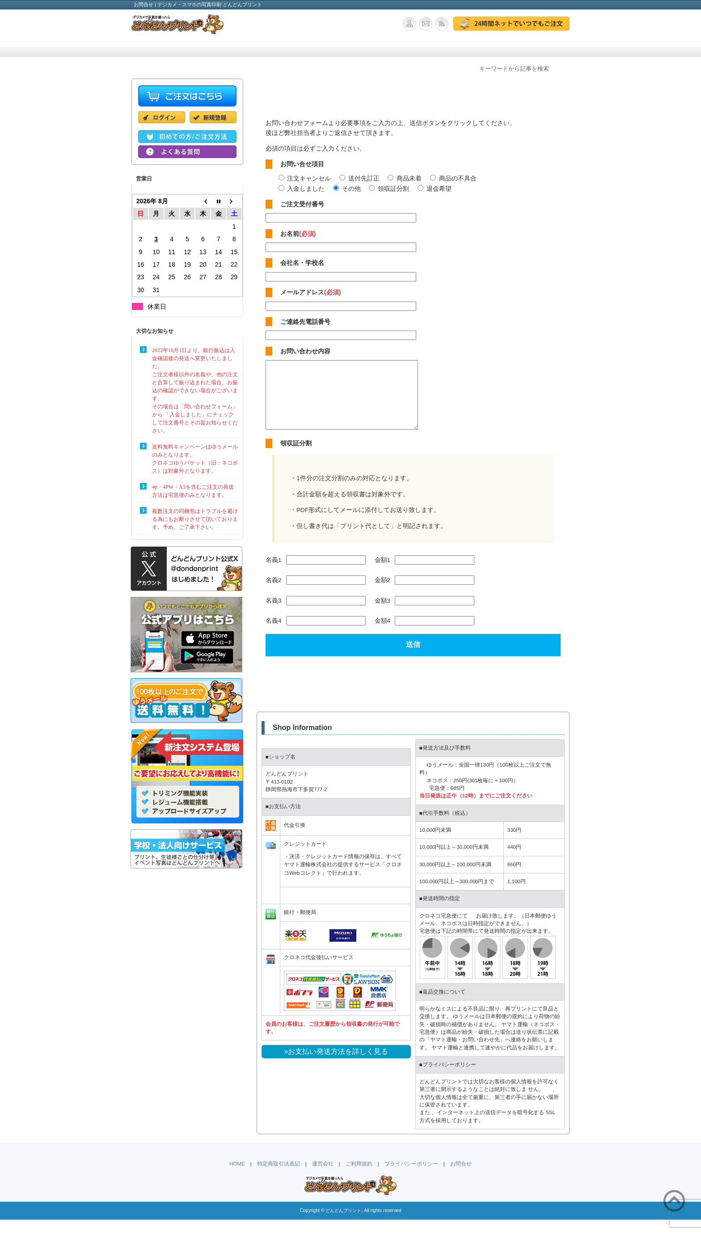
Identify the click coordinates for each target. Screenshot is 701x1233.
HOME (237, 1177)
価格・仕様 (225, 49)
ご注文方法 (288, 49)
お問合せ (534, 49)
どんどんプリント (343, 1223)
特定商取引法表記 (278, 1177)
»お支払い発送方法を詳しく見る (336, 1065)
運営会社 (323, 1177)
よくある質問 (473, 49)
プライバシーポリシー (411, 1177)
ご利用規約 (359, 1177)
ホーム (162, 49)
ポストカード (413, 49)
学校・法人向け (350, 49)
